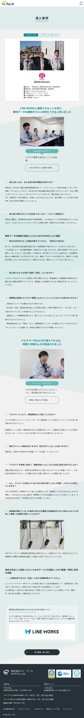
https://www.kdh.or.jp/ (38, 91)
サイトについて (67, 709)
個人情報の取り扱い (9, 709)
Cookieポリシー (39, 709)
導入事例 (37, 652)
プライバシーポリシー (24, 709)
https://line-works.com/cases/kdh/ (22, 612)
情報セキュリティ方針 (53, 709)
